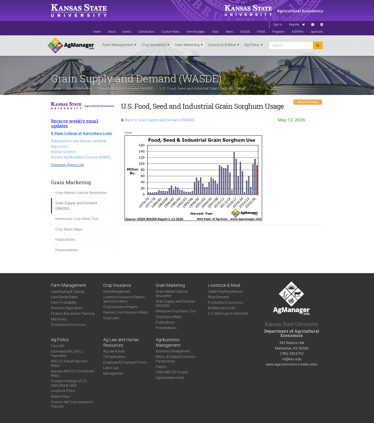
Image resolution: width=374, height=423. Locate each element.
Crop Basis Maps (69, 229)
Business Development (173, 351)
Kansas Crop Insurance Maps (125, 312)
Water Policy (60, 396)
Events (127, 31)
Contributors (146, 31)
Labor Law (111, 368)
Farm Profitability (64, 302)
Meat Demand (218, 297)
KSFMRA (298, 31)
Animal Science (63, 152)
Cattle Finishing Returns (225, 291)
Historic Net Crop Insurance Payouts (72, 404)
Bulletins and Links (222, 308)
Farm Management (119, 45)
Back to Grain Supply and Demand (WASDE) (158, 120)
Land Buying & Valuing (67, 291)
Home (97, 31)
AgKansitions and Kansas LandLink (78, 141)
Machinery (59, 319)
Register (294, 24)
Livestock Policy (63, 391)
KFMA (261, 31)
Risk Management (116, 291)
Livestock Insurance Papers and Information (124, 299)
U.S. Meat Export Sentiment (228, 313)
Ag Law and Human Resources (121, 342)
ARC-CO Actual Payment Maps (69, 363)
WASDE (245, 31)
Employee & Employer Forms (125, 362)
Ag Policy (253, 45)
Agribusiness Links (170, 378)
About (111, 31)
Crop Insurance (155, 45)
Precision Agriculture (66, 308)
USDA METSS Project (172, 372)
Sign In (277, 24)
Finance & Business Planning (72, 313)
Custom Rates (170, 31)
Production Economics (68, 325)
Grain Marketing (189, 45)
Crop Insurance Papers (120, 307)
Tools (215, 31)
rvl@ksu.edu (291, 359)
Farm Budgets (196, 31)
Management (113, 373)
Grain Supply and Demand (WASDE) (125, 88)
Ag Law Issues (114, 351)
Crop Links (111, 318)
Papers (161, 367)
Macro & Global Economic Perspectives (176, 359)
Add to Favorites (308, 102)
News (229, 31)
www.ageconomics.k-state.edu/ (291, 364)
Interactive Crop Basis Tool (77, 219)
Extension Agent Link (67, 165)
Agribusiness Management (168, 342)
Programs (278, 31)
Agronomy (59, 146)
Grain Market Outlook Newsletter (81, 193)
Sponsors (317, 31)
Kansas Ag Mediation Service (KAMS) (81, 157)
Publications (65, 239)
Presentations (66, 250)
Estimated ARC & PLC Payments (67, 354)
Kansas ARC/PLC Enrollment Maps (72, 373)
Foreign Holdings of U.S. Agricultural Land (69, 383)
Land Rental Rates (64, 297)
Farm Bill (57, 346)
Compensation (114, 357)
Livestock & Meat (223, 45)
